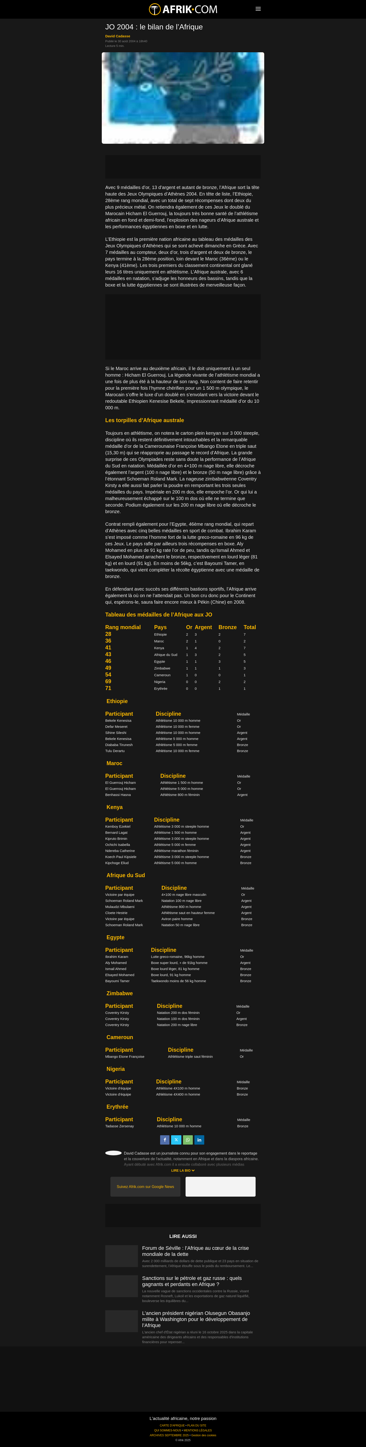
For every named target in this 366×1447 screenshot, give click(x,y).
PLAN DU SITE (196, 1425)
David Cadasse (117, 36)
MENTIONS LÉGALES (198, 1430)
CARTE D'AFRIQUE (172, 1425)
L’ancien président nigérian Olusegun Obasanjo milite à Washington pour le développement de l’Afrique (196, 1319)
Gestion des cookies (203, 1435)
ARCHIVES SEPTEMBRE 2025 (169, 1435)
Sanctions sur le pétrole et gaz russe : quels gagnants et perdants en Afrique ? (192, 1281)
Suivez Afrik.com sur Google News (145, 1187)
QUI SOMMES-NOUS (167, 1430)
